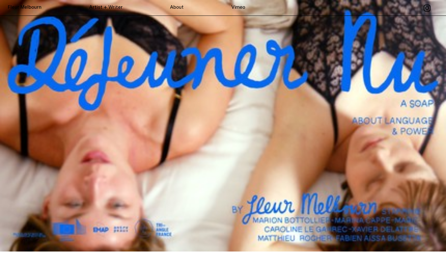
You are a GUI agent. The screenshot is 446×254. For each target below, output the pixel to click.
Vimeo (238, 7)
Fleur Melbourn (25, 7)
